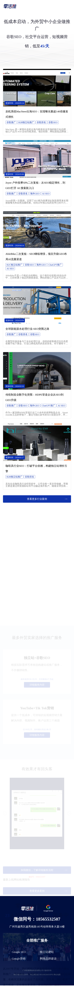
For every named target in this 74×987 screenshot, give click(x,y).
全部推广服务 (37, 942)
